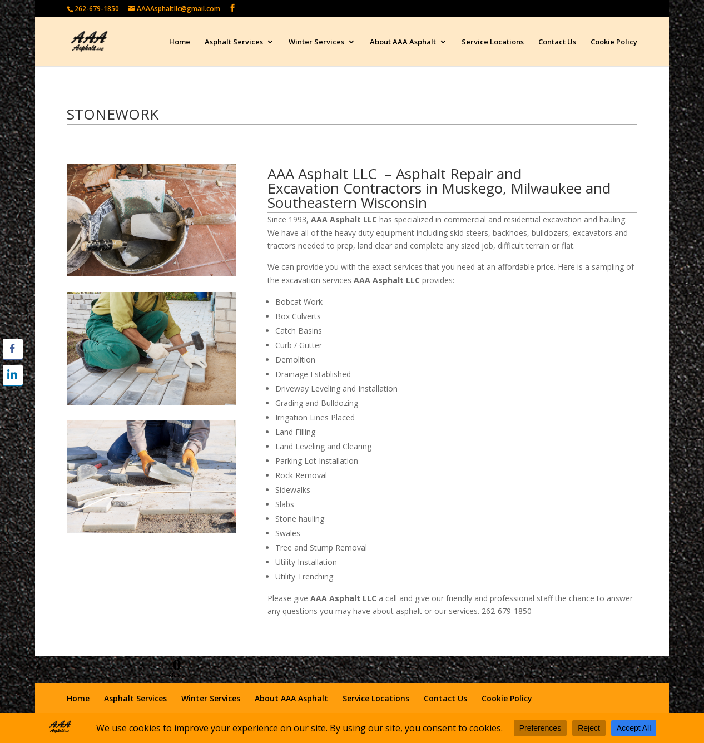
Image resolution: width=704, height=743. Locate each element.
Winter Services (316, 42)
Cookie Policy (614, 42)
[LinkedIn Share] (13, 375)
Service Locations (493, 42)
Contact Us (557, 42)
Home (179, 42)
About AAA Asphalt (403, 42)
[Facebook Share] (13, 349)
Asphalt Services (234, 42)
